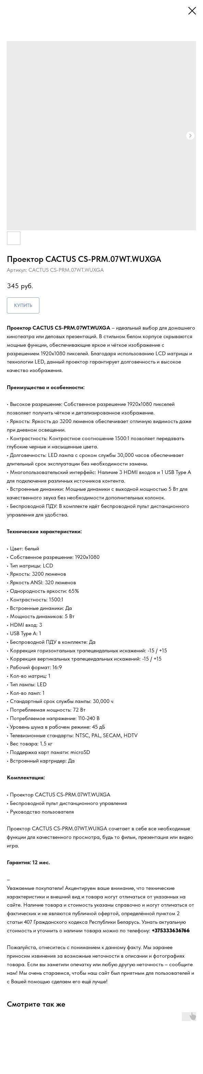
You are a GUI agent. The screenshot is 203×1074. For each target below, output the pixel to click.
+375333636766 (171, 930)
